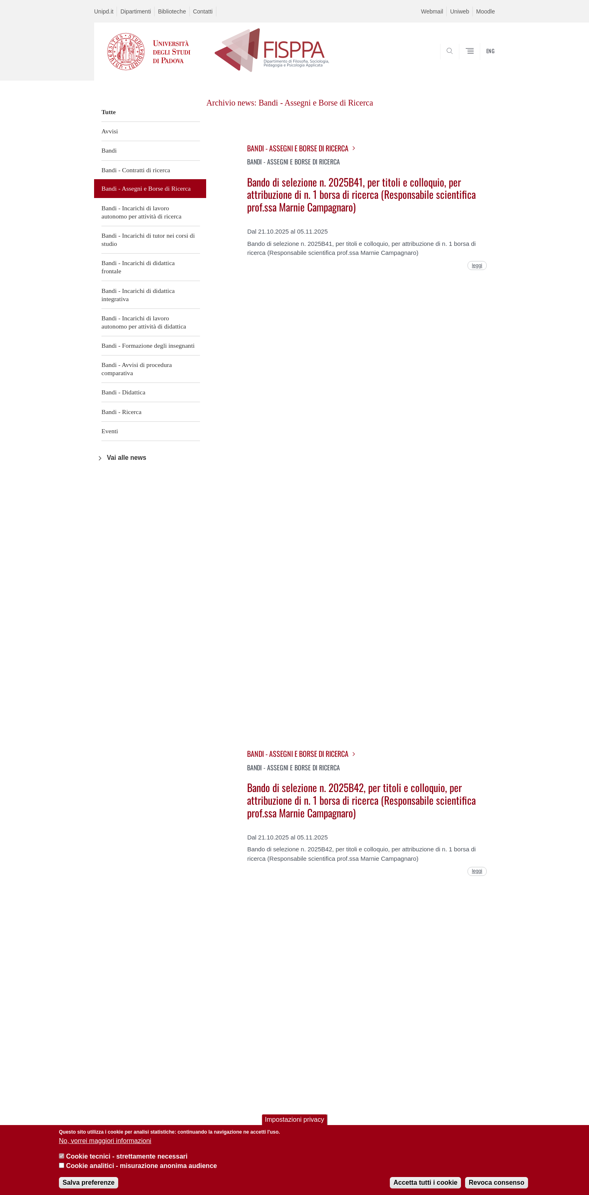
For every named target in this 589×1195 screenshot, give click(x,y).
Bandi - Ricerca (121, 411)
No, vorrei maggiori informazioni (105, 1141)
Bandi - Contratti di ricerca (135, 170)
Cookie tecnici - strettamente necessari (126, 1157)
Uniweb (459, 11)
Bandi (109, 150)
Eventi (109, 431)
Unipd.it (103, 11)
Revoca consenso (496, 1182)
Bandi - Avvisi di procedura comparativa (136, 368)
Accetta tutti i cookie (425, 1182)
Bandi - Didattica (123, 392)
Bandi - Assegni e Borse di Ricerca (146, 188)
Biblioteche (172, 11)
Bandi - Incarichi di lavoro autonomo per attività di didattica (143, 322)
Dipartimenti (135, 11)
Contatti (203, 11)
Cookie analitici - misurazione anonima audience (141, 1166)
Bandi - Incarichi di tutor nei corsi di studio (148, 239)
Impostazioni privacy (294, 1120)
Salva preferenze (89, 1182)
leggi (477, 265)
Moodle (485, 11)
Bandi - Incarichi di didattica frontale (138, 267)
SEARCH (480, 60)
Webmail (432, 11)
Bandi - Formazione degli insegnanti (148, 345)
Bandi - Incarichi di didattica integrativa (138, 294)
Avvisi (109, 131)
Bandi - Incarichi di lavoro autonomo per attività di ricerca (141, 212)
